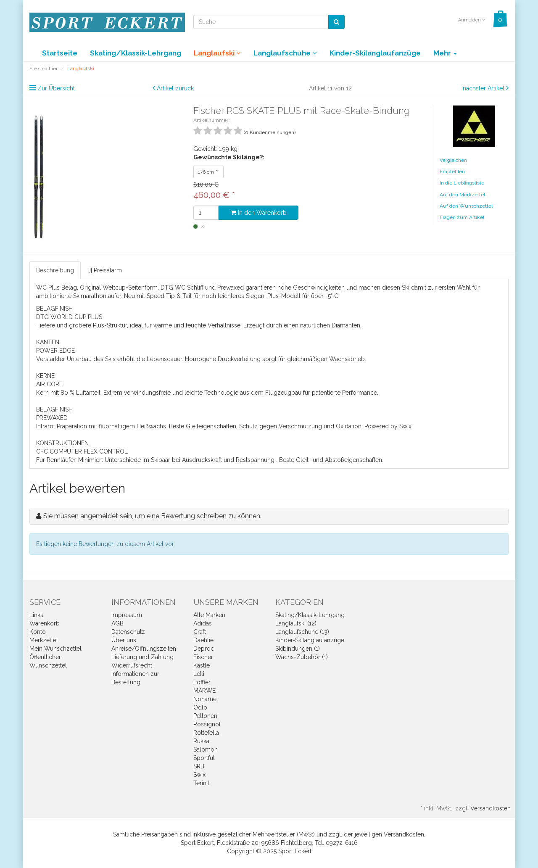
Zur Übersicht (56, 88)
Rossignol (207, 724)
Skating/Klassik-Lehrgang (135, 53)
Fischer (203, 657)
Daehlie (203, 640)
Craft (199, 631)
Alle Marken (209, 615)
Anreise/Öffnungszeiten (143, 648)
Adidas (202, 623)
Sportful (204, 758)
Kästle (201, 665)
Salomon (205, 749)
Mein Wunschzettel (55, 648)
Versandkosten (490, 808)
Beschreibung (55, 270)
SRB (198, 766)
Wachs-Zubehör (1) (301, 657)
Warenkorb (44, 623)
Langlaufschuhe (285, 53)
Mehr (445, 53)
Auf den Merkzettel (462, 195)
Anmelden (471, 20)
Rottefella (206, 732)
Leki (198, 673)
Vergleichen (453, 160)
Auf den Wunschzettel (466, 206)
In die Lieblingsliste (462, 183)
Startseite (59, 53)
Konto (37, 631)
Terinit (201, 783)
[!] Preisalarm (105, 270)
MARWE (204, 690)
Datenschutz (128, 631)
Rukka (201, 741)
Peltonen (205, 715)
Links (36, 615)
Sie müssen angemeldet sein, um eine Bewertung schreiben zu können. (152, 516)
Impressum (126, 615)
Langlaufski (217, 53)
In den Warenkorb (259, 212)
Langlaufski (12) (295, 623)
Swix (199, 774)
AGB (117, 623)
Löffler (202, 682)
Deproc (203, 648)
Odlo (200, 707)
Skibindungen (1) (297, 648)
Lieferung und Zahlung (142, 657)
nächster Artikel (484, 88)
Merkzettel (43, 640)
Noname (204, 699)
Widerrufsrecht (131, 665)
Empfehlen (452, 171)
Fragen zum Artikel (462, 217)
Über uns (123, 640)
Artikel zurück (175, 88)
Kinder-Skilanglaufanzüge (375, 53)
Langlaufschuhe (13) (302, 631)
